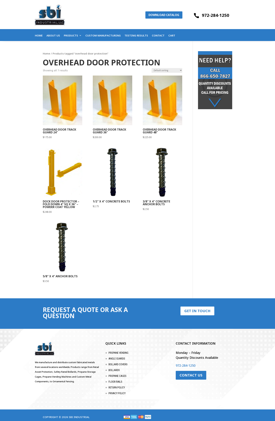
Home (39, 35)
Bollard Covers (118, 364)
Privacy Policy (117, 393)
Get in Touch (197, 310)
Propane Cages (117, 376)
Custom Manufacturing (103, 35)
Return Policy (117, 387)
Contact (158, 35)
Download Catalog (164, 15)
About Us (53, 35)
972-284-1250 (215, 15)
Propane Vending (118, 352)
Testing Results (136, 35)
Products (71, 35)
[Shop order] (167, 70)
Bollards (114, 370)
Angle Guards (117, 358)
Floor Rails (115, 381)
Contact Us (191, 375)
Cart (171, 35)
